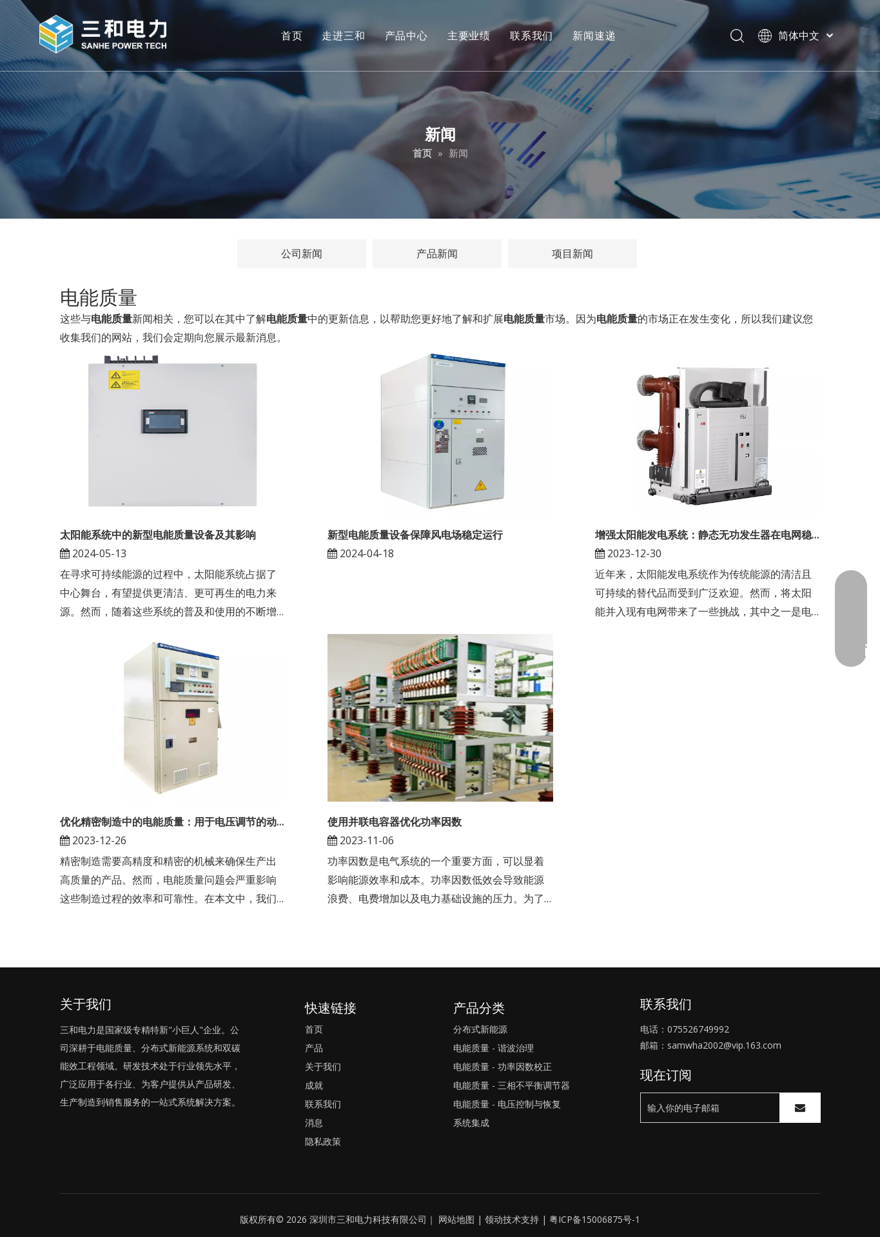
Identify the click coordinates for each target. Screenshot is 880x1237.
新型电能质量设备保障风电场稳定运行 (415, 535)
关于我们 (323, 1066)
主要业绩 (469, 35)
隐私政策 (323, 1141)
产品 (314, 1048)
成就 (314, 1085)
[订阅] (800, 1108)
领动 (494, 1219)
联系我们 (531, 35)
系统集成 (471, 1122)
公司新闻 (301, 253)
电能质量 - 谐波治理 (493, 1048)
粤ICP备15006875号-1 (594, 1219)
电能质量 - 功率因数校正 (502, 1066)
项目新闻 (572, 253)
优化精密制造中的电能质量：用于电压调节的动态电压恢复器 (173, 822)
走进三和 (343, 35)
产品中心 (406, 35)
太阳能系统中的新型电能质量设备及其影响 (158, 535)
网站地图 (456, 1219)
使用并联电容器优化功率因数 (395, 822)
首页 (292, 35)
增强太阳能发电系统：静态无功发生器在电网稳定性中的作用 (708, 535)
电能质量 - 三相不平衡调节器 (511, 1085)
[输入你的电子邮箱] (707, 1107)
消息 (314, 1122)
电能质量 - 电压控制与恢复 (507, 1104)
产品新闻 (437, 253)
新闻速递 (594, 35)
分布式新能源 (480, 1029)
